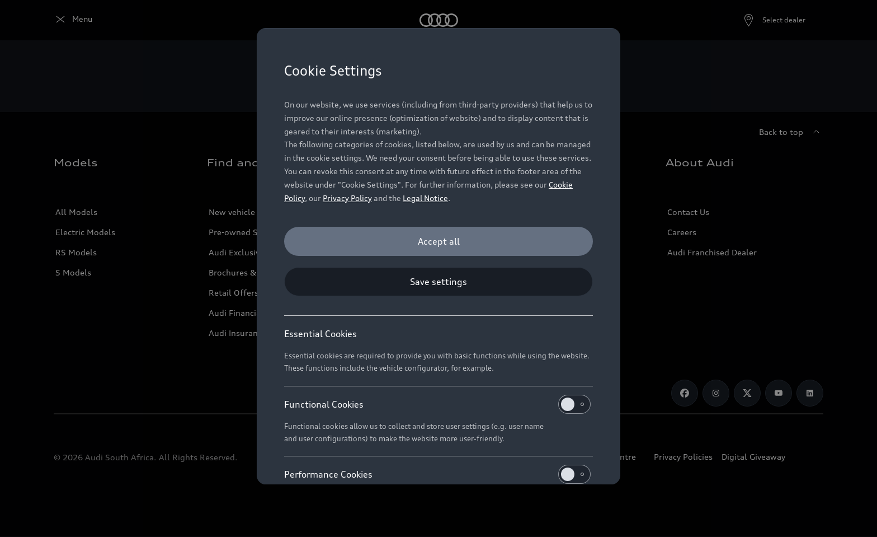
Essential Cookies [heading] (320, 333)
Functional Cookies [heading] (437, 404)
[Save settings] (438, 281)
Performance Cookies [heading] (437, 474)
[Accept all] (438, 241)
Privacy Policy (347, 198)
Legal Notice (425, 198)
